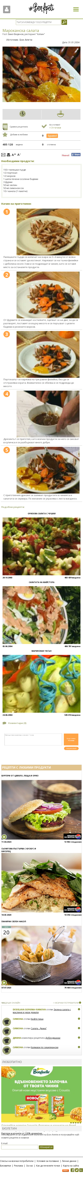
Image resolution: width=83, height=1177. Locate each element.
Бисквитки (5, 1165)
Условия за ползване (48, 1161)
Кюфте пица (37, 1019)
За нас (29, 1165)
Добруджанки (52, 1037)
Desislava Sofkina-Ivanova (29, 1009)
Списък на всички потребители (16, 1161)
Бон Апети (25, 39)
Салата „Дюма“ (39, 1028)
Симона (18, 1019)
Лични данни (69, 1161)
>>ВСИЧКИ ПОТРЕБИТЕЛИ (66, 1002)
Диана (17, 1037)
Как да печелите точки (48, 1165)
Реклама (18, 1165)
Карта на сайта (71, 1165)
